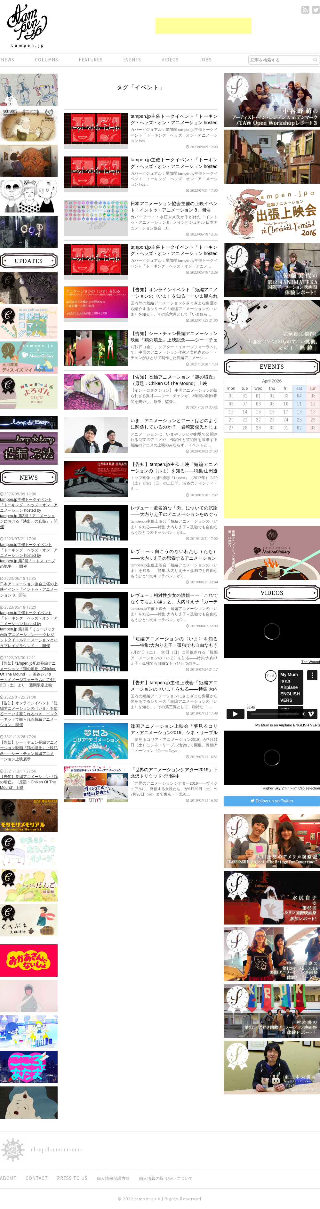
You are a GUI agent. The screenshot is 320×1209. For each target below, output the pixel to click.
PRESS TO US (72, 1178)
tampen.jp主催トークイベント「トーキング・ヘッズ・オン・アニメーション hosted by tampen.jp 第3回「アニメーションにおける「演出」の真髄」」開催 (29, 513)
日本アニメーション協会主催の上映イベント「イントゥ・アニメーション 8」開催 (29, 589)
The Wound (310, 662)
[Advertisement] (204, 26)
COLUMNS (46, 60)
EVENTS (132, 60)
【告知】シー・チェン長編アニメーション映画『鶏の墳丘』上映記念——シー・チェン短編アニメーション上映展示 (29, 750)
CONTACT (37, 1178)
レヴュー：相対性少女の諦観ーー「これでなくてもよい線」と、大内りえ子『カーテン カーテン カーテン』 (174, 602)
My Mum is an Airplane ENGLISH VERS (287, 725)
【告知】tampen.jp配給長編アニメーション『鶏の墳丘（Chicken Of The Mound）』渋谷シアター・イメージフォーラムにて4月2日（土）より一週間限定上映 (28, 674)
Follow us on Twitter (272, 800)
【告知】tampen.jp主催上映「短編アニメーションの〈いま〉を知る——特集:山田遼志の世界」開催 (174, 471)
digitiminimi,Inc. (56, 1150)
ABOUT (8, 1178)
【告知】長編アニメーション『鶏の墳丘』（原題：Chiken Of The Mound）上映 (29, 782)
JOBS (205, 60)
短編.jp (27, 26)
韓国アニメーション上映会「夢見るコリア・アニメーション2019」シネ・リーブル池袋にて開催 (174, 732)
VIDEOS (170, 60)
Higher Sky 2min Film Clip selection (291, 788)
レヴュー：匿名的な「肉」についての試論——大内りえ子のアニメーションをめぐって (174, 514)
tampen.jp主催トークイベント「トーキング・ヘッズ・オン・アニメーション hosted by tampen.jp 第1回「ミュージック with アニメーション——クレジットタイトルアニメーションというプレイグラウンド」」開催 (29, 629)
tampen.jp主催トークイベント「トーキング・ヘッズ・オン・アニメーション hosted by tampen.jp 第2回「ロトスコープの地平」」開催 (29, 555)
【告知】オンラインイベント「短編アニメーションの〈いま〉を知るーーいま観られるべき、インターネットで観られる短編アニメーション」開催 (29, 714)
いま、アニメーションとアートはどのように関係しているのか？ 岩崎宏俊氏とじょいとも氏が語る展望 (174, 427)
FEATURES (91, 60)
